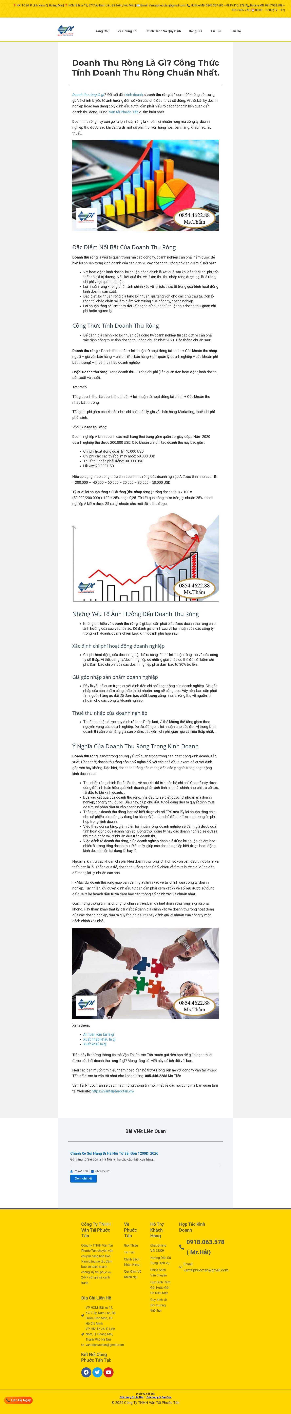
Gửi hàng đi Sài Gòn (159, 1397)
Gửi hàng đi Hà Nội (131, 1397)
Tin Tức (216, 31)
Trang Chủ (102, 31)
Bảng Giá (195, 31)
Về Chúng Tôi (127, 31)
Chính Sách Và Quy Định (163, 31)
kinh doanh (134, 95)
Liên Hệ (235, 31)
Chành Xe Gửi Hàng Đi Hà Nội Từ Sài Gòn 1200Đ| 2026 (114, 1153)
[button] (70, 1165)
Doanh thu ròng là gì (88, 95)
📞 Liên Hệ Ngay (18, 1400)
